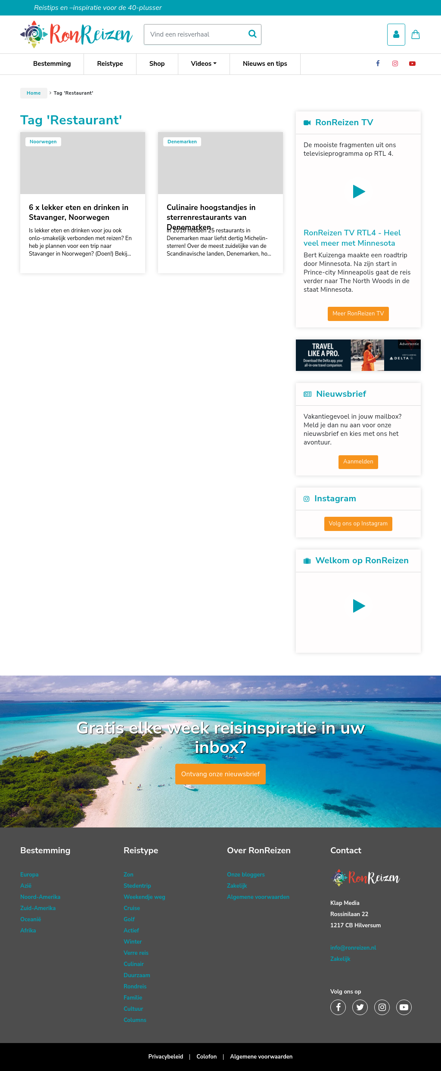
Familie (133, 998)
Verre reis (136, 953)
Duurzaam (137, 975)
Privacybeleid (166, 1057)
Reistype (110, 63)
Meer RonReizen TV (358, 314)
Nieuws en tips (265, 63)
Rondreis (135, 987)
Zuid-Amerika (38, 908)
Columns (135, 1020)
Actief (131, 931)
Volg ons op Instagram (358, 524)
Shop (157, 63)
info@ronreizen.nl (353, 948)
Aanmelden (358, 462)
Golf (129, 919)
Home (34, 93)
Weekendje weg (144, 897)
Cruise (132, 908)
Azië (25, 886)
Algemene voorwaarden (258, 897)
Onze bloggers (246, 875)
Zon (129, 875)
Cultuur (133, 1009)
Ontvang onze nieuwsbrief (220, 774)
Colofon (206, 1057)
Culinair (134, 964)
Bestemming (52, 63)
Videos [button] (201, 63)
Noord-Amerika (40, 897)
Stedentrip (137, 886)
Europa (29, 875)
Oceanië (30, 919)
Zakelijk (237, 886)
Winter (133, 942)
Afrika (28, 931)
